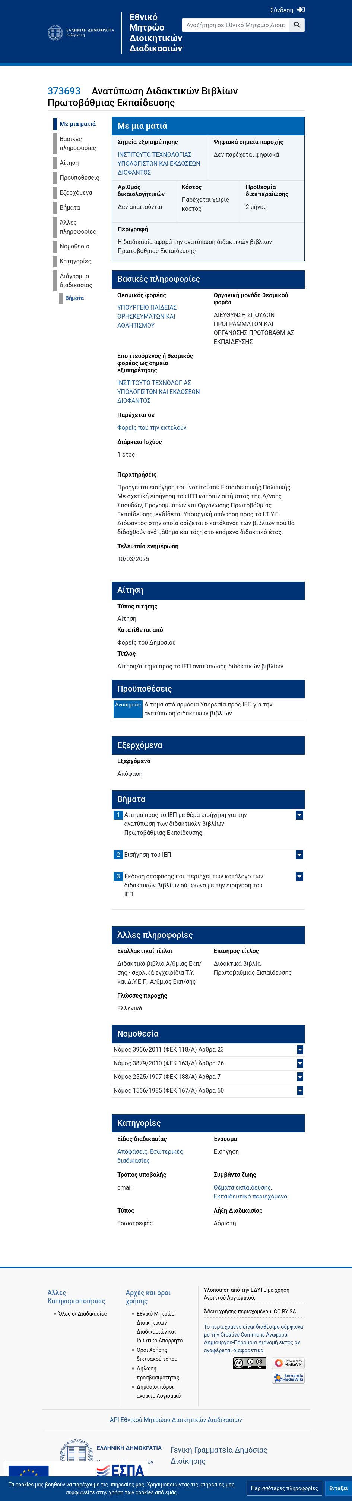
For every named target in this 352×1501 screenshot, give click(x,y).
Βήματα (70, 207)
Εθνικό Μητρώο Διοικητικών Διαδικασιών (150, 33)
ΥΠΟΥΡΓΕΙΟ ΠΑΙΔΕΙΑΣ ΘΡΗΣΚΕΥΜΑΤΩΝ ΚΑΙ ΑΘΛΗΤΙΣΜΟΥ (147, 316)
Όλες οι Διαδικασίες (82, 1314)
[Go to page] (297, 25)
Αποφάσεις (132, 1151)
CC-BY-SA (285, 1311)
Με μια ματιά (78, 124)
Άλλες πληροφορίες (78, 227)
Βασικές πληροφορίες (78, 143)
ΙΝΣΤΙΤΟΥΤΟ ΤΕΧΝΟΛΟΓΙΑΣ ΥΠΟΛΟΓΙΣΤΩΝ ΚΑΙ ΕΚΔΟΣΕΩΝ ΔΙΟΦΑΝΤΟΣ (159, 163)
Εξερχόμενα (76, 192)
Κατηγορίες (76, 261)
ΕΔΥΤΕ (258, 1290)
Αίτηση (69, 162)
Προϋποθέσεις (79, 177)
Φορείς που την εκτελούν (152, 427)
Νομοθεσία (75, 246)
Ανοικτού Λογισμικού (229, 1298)
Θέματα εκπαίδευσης (242, 1187)
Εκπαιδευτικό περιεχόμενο (250, 1196)
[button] (284, 1488)
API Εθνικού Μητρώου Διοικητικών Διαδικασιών (176, 1419)
